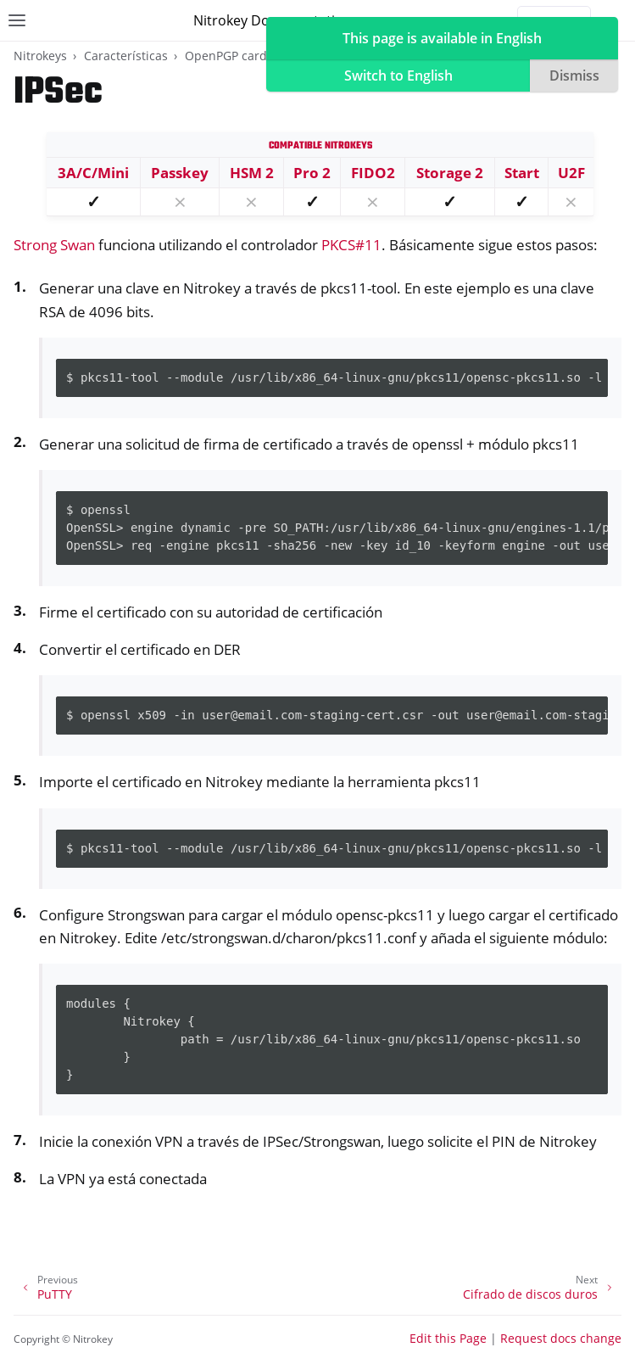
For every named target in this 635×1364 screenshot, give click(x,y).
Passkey (180, 172)
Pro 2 (312, 172)
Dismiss (574, 75)
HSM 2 (252, 172)
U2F (571, 172)
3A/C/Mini (93, 172)
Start (521, 172)
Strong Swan (54, 244)
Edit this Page (448, 1338)
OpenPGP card (226, 56)
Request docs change (560, 1338)
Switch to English (398, 75)
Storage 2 (449, 172)
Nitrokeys (40, 56)
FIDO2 (373, 172)
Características (126, 56)
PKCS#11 (351, 244)
